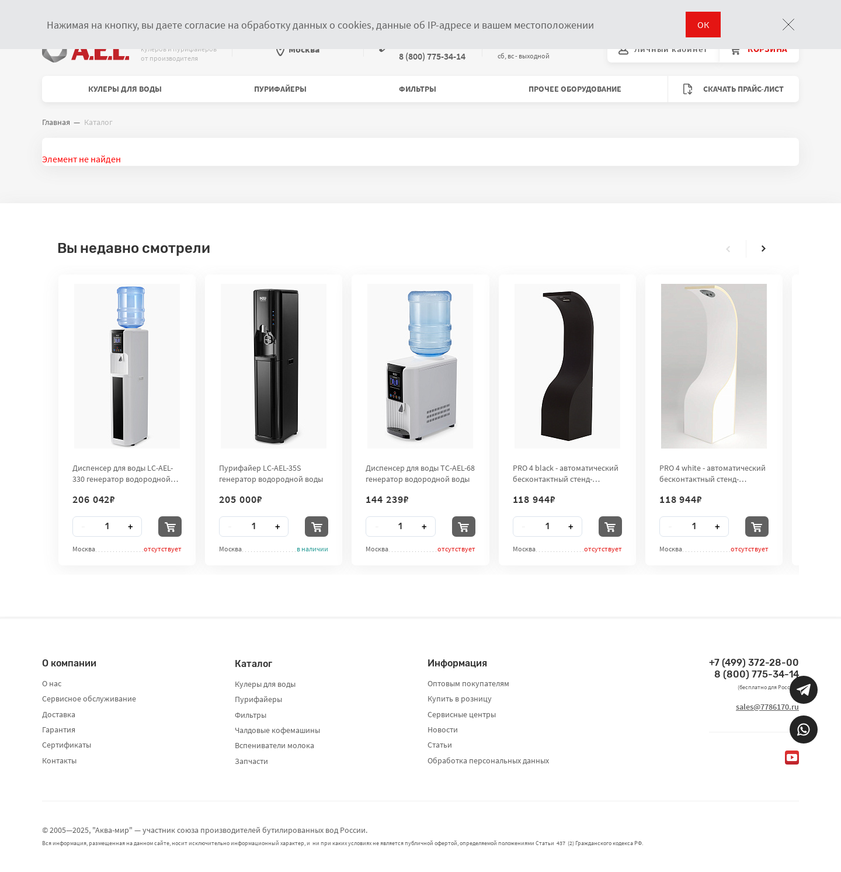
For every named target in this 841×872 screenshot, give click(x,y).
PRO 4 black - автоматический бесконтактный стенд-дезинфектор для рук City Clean (565, 473)
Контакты (59, 760)
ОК (703, 24)
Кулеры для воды (125, 89)
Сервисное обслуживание (89, 698)
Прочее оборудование (575, 89)
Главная (56, 122)
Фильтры (417, 89)
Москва (297, 49)
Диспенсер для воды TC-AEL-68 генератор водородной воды (420, 473)
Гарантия (58, 729)
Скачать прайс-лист (733, 89)
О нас (51, 683)
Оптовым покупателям (468, 683)
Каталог (253, 663)
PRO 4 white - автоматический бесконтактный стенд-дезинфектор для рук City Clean (712, 473)
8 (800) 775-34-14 (756, 674)
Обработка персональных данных (488, 760)
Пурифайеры (280, 89)
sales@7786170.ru (767, 706)
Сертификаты (66, 744)
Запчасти (251, 761)
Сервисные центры (462, 714)
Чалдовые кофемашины (277, 730)
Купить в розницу (460, 698)
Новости (443, 729)
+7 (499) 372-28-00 (754, 662)
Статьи (440, 744)
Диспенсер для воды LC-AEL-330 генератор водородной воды (122, 473)
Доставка (58, 714)
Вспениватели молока (274, 745)
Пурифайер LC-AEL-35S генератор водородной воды (271, 473)
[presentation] (728, 248)
